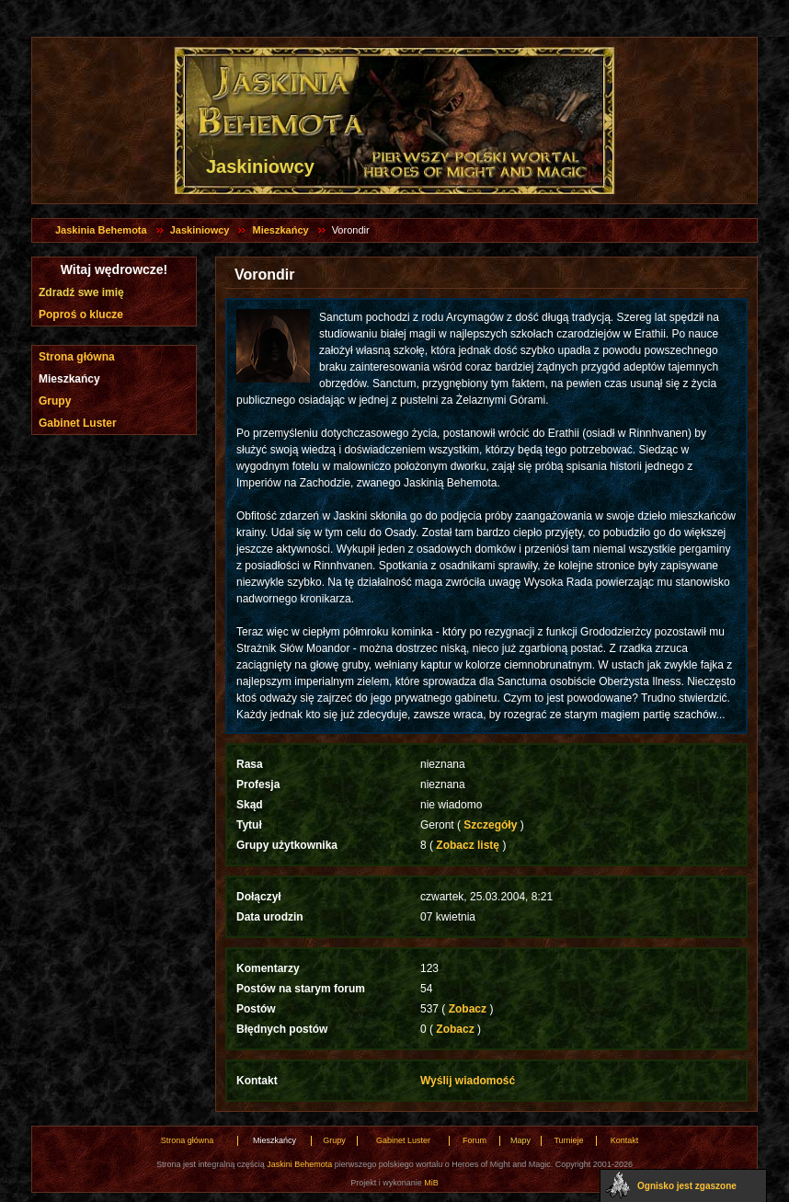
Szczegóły (490, 825)
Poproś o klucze (81, 314)
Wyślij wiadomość (467, 1080)
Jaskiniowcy (200, 229)
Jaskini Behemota (299, 1164)
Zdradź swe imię (81, 292)
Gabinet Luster (78, 423)
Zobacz (467, 1008)
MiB (431, 1182)
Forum (474, 1140)
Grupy (55, 401)
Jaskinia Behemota (101, 229)
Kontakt (625, 1140)
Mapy (520, 1140)
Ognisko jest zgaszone (687, 1186)
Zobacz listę (467, 845)
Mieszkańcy (280, 229)
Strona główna (77, 356)
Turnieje (568, 1140)
